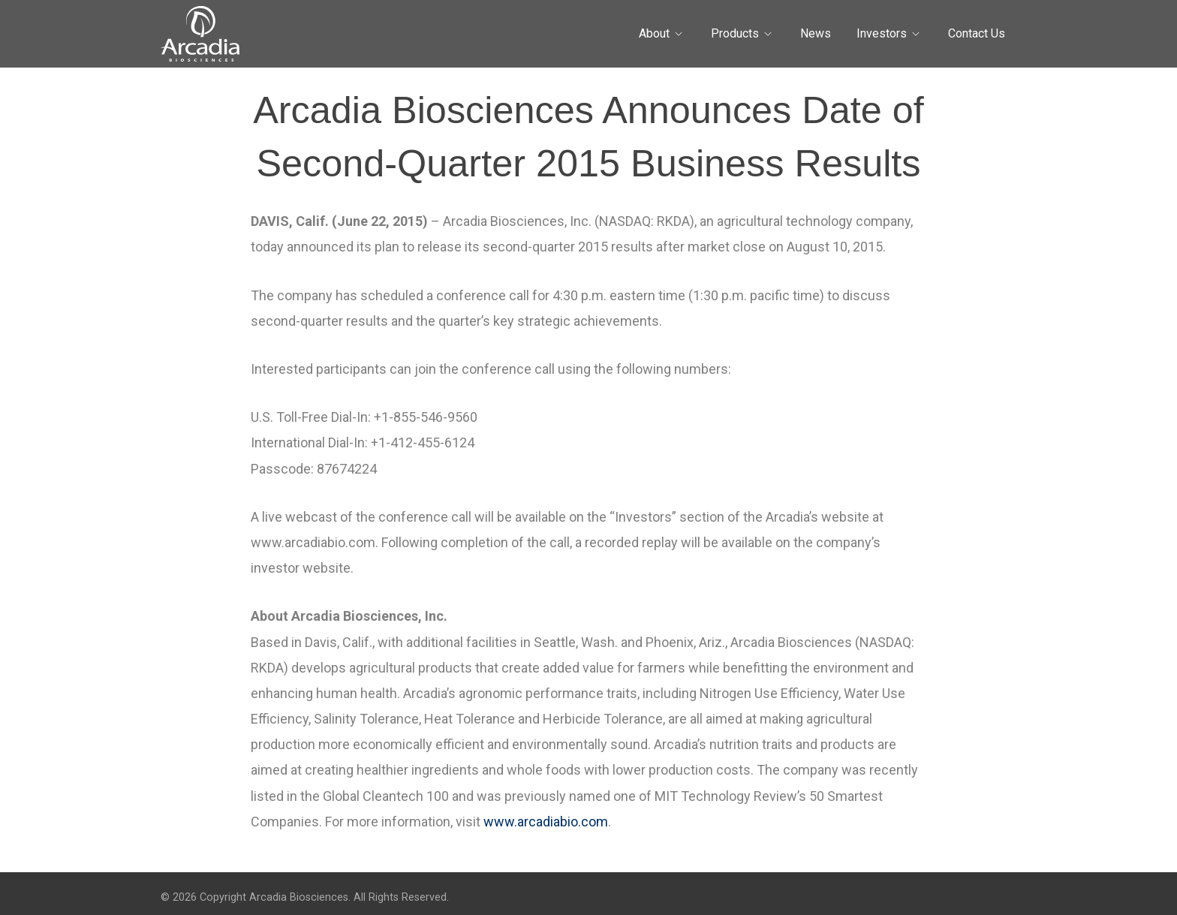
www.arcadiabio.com (545, 821)
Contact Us (976, 33)
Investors (881, 33)
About (654, 33)
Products (735, 33)
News (815, 33)
